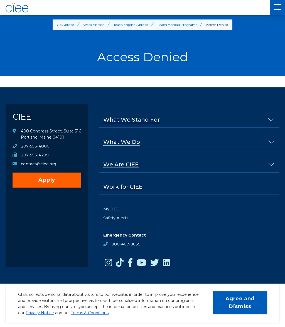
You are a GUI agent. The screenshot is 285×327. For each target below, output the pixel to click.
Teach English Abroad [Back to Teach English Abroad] (131, 25)
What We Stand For (131, 119)
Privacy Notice (40, 312)
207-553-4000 (35, 146)
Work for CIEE (122, 186)
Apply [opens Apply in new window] (46, 180)
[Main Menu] (277, 7)
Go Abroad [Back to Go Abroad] (65, 25)
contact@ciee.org (38, 163)
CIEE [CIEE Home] (22, 117)
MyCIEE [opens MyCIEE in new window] (111, 209)
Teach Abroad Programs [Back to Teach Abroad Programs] (177, 25)
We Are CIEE (121, 164)
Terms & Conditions (90, 312)
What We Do (121, 142)
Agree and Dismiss (240, 302)
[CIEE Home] (135, 8)
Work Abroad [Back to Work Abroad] (94, 25)
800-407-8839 (126, 244)
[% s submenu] (271, 119)
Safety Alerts (116, 217)
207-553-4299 (35, 155)
